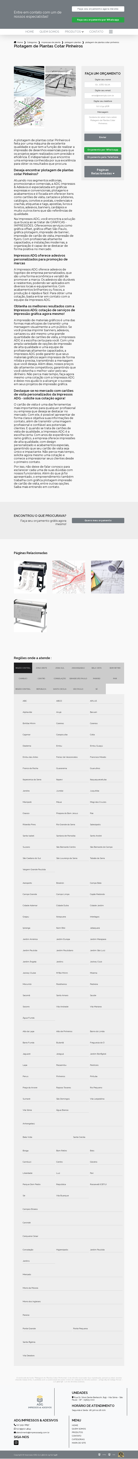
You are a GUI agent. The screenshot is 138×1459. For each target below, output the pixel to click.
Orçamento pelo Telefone (103, 158)
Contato (96, 32)
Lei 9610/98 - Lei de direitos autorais (68, 1382)
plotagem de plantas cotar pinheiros (102, 42)
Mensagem (102, 112)
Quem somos (49, 32)
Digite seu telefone (103, 101)
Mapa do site (79, 1443)
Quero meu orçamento (98, 521)
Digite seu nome (103, 80)
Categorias (32, 42)
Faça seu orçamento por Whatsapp (98, 20)
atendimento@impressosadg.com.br (31, 1433)
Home (29, 32)
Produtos (73, 32)
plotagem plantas (73, 42)
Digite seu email (103, 91)
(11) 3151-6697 (21, 1425)
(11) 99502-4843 (22, 1429)
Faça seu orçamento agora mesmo (98, 9)
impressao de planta (50, 42)
